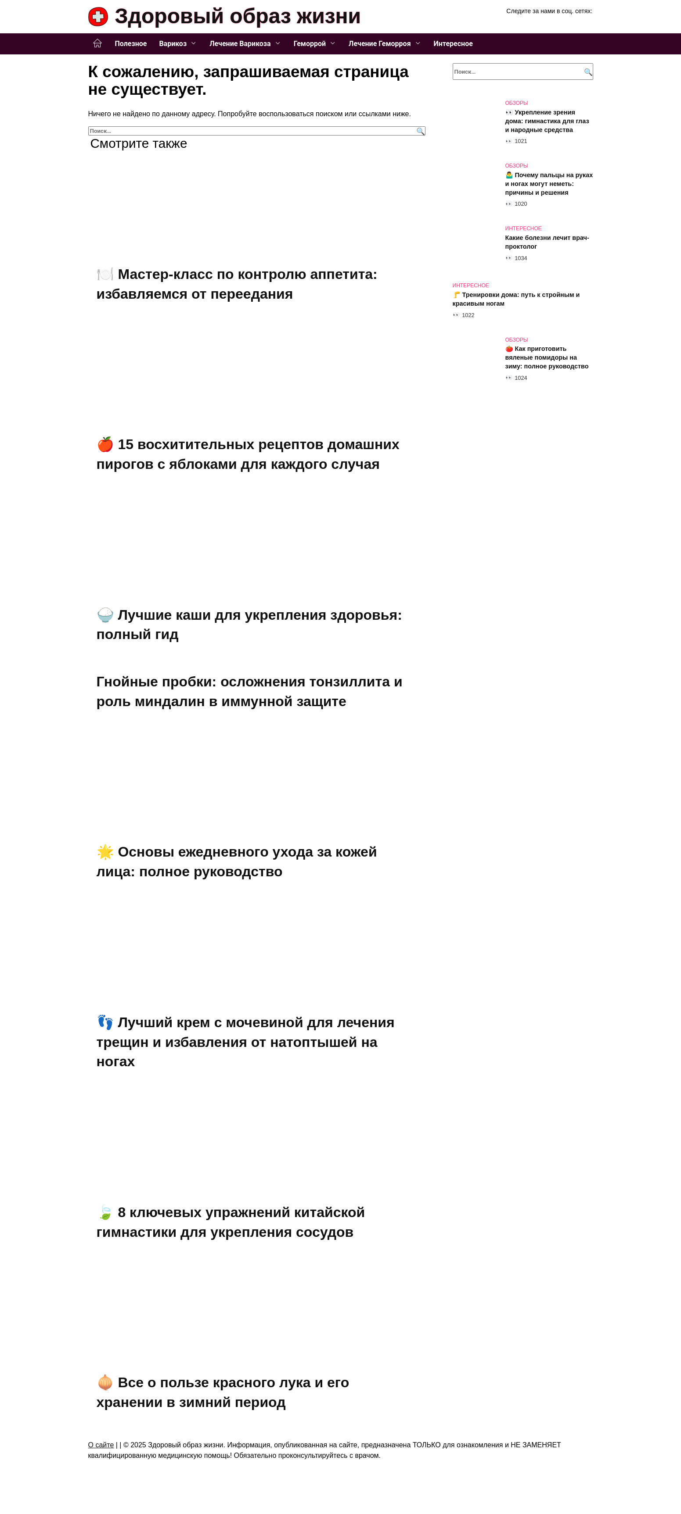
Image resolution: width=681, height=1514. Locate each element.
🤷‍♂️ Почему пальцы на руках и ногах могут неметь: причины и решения (549, 183)
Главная (97, 43)
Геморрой (310, 43)
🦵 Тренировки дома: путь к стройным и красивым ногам (516, 299)
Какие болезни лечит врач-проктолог (547, 242)
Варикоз (173, 43)
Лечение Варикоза (239, 43)
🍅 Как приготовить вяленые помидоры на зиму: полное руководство (547, 358)
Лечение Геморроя (380, 43)
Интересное (453, 43)
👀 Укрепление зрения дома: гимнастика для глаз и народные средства (547, 121)
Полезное (131, 43)
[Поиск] (419, 131)
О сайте (101, 1445)
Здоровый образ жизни (238, 16)
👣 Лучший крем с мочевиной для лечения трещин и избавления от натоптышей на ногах (246, 1042)
